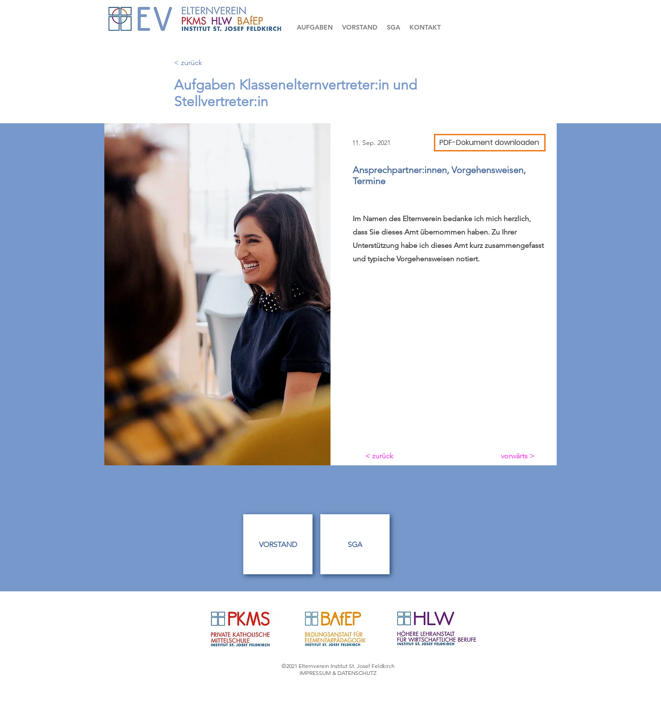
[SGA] (355, 544)
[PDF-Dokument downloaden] (490, 142)
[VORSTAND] (277, 544)
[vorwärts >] (517, 456)
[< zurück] (204, 63)
